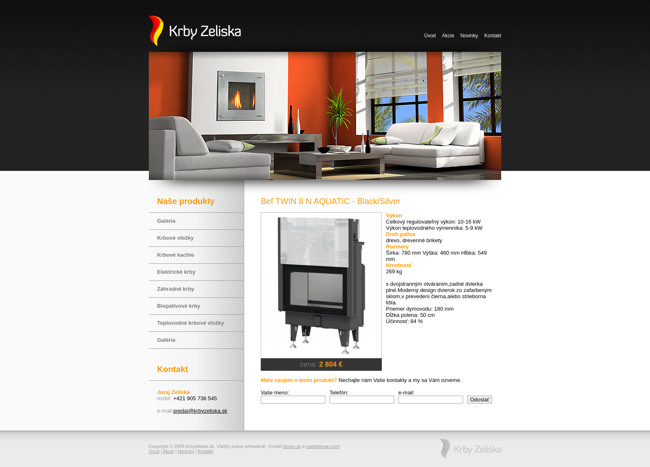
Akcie (448, 36)
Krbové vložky (175, 238)
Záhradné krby (175, 289)
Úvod (430, 36)
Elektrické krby (176, 272)
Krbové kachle (175, 255)
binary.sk (292, 446)
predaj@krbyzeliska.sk (200, 411)
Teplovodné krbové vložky (190, 323)
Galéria (166, 221)
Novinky (469, 36)
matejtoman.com (323, 446)
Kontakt (492, 36)
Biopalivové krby (178, 306)
